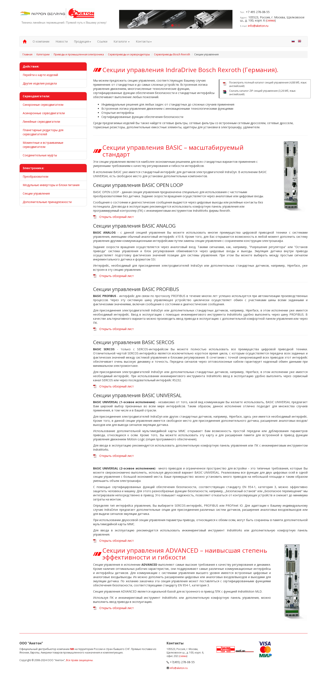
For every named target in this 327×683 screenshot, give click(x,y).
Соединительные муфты (40, 155)
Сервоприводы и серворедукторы (129, 54)
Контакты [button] (144, 41)
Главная (27, 54)
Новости (62, 41)
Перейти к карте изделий (40, 75)
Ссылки (102, 41)
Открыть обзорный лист (116, 217)
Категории (43, 54)
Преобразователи (35, 176)
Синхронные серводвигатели (43, 105)
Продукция (82, 41)
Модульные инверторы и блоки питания (51, 185)
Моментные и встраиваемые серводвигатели (43, 145)
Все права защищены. (79, 660)
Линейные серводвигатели (41, 122)
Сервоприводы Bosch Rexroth (172, 54)
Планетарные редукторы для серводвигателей (43, 132)
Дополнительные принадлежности (47, 202)
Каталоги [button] (122, 41)
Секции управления (36, 193)
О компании (41, 41)
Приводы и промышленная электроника (79, 54)
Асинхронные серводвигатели (44, 113)
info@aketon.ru (258, 26)
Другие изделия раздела (40, 83)
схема (271, 20)
